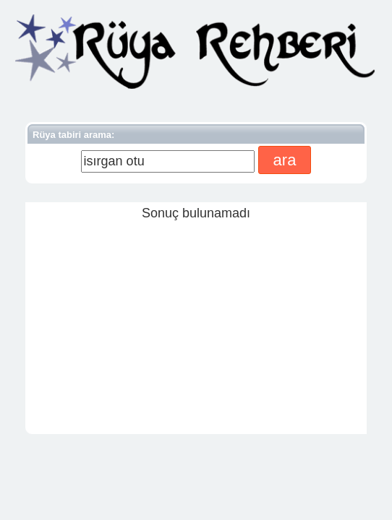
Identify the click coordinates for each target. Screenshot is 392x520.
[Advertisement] (196, 323)
